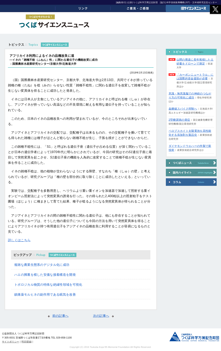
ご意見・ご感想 (138, 8)
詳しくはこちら (19, 240)
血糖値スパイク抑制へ (183, 108)
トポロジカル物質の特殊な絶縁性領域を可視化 (48, 284)
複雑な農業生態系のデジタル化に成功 (41, 264)
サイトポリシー (10, 341)
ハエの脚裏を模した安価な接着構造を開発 (45, 274)
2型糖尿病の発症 (179, 119)
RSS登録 (27, 341)
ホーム (27, 8)
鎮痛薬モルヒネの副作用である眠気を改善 (45, 294)
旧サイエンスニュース (193, 8)
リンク (83, 8)
